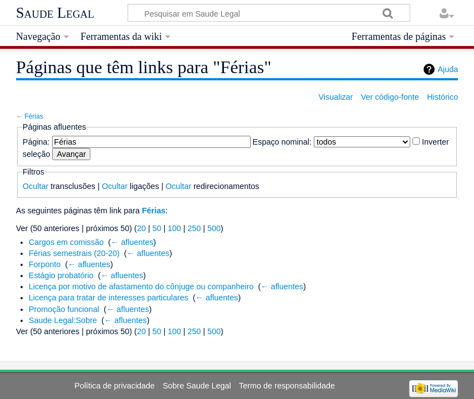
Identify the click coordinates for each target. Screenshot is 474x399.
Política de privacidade (114, 385)
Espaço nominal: (282, 141)
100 (174, 228)
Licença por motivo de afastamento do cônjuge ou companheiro (141, 286)
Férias (33, 116)
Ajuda (447, 69)
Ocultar (35, 186)
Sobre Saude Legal (196, 385)
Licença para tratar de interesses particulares (108, 297)
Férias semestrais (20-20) (74, 253)
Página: (36, 141)
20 (141, 228)
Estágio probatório (61, 275)
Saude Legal (55, 12)
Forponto (45, 264)
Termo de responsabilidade (287, 385)
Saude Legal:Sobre (63, 320)
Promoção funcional (64, 309)
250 (194, 228)
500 (214, 228)
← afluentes (132, 242)
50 (156, 228)
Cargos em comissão (66, 242)
